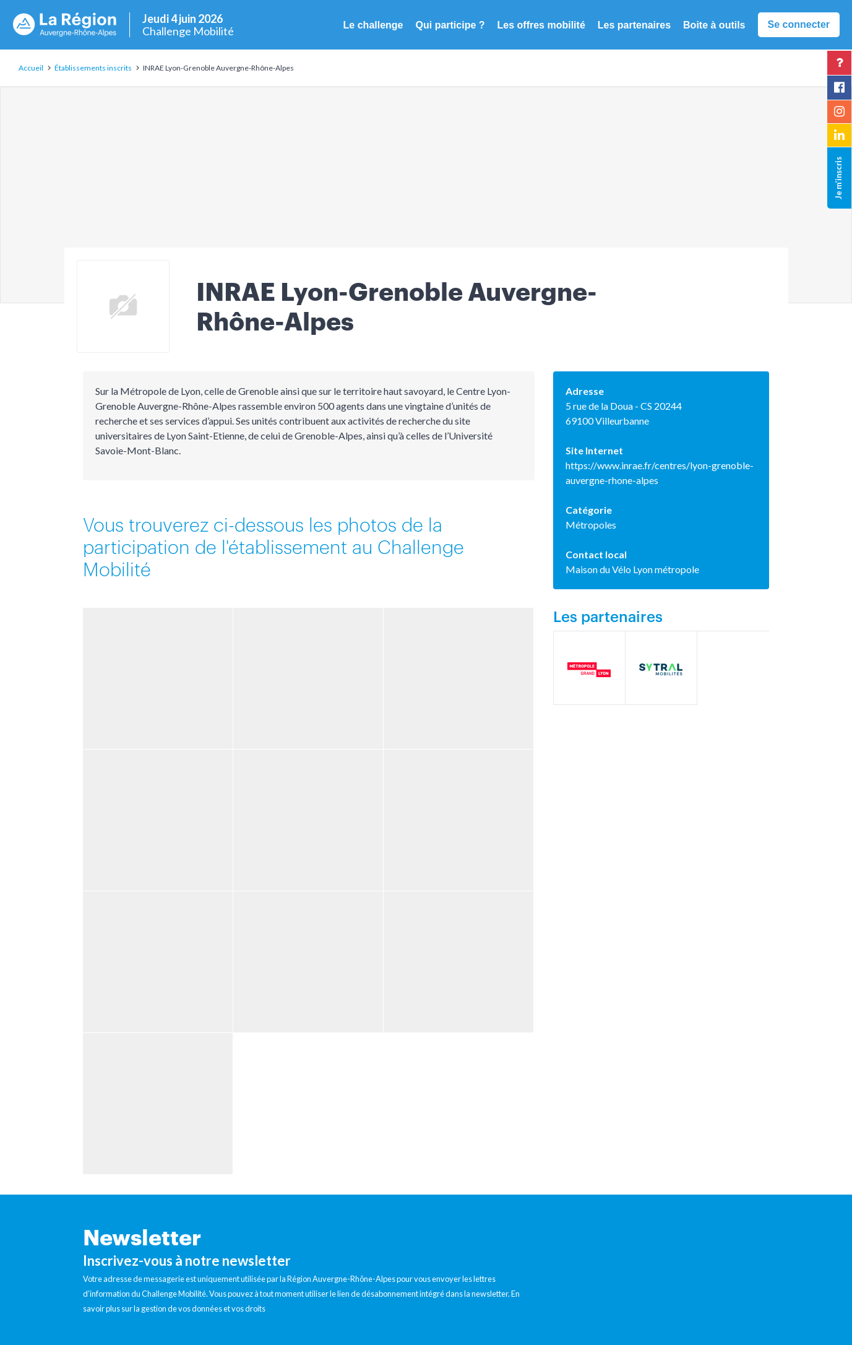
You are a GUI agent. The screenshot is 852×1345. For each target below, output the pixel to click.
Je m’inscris (838, 178)
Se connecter (799, 24)
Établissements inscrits (93, 67)
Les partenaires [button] (634, 25)
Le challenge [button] (373, 25)
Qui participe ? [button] (450, 25)
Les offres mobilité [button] (541, 25)
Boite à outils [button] (714, 25)
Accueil (31, 67)
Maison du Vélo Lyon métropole (632, 569)
